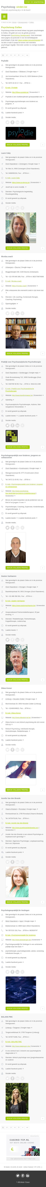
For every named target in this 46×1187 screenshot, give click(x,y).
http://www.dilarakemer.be (21, 717)
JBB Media (21, 1182)
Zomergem (23, 164)
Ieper (21, 921)
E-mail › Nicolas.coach (13, 281)
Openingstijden (12, 304)
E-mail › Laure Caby (13, 178)
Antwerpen (9, 267)
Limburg (8, 699)
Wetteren (22, 72)
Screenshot (35, 92)
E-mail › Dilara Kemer (13, 713)
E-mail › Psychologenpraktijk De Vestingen (21, 935)
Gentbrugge (23, 373)
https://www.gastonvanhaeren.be (23, 605)
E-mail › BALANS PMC (14, 1042)
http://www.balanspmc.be (21, 1046)
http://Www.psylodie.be (20, 92)
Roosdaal (22, 809)
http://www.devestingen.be (21, 940)
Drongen (22, 587)
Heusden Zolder (18, 699)
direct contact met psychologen (29, 40)
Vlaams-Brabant (11, 809)
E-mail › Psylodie (12, 87)
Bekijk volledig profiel (17, 145)
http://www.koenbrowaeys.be (22, 395)
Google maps (33, 72)
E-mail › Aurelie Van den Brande (17, 823)
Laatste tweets (12, 416)
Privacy (27, 1182)
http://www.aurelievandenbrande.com (25, 828)
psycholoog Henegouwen (21, 35)
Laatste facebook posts (15, 113)
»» (27, 55)
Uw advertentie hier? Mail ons (23, 1159)
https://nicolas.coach (19, 286)
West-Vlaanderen (12, 921)
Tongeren (16, 1028)
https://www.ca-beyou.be (21, 182)
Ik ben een (34, 2)
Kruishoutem (23, 468)
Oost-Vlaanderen (12, 72)
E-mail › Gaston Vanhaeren (15, 601)
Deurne (17, 267)
